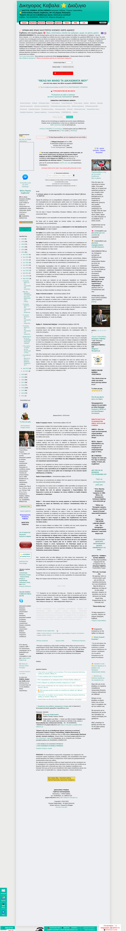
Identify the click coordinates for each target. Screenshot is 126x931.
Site (37, 738)
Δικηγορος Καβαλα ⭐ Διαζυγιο (52, 5)
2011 (23, 396)
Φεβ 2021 (26, 368)
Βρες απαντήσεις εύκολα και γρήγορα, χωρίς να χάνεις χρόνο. (73, 33)
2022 (23, 249)
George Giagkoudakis (52, 714)
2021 (23, 252)
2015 (23, 387)
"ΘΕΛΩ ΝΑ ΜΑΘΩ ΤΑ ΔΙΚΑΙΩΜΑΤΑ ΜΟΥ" (63, 80)
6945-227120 (9, 928)
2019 (23, 377)
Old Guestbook (25, 426)
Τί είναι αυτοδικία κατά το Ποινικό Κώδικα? (50, 676)
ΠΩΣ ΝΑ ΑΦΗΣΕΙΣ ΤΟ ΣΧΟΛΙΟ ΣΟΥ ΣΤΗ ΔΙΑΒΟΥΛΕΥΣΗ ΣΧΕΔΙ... (27, 296)
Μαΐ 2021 (26, 273)
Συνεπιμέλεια (80, 633)
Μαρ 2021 (26, 278)
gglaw (49, 738)
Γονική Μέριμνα (56, 633)
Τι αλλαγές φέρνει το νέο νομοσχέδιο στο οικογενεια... (27, 285)
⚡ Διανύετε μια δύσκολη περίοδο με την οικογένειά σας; (98, 678)
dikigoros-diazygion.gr (67, 725)
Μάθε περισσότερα (56, 125)
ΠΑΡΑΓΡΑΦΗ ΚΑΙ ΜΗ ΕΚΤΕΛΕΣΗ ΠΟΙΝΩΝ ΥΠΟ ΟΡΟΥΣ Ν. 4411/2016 (59, 699)
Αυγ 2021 (26, 265)
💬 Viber (62, 130)
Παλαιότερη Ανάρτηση (78, 640)
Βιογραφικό (42, 738)
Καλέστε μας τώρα (65, 163)
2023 (23, 247)
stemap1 (58, 807)
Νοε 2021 (26, 257)
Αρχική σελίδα (60, 640)
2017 (23, 382)
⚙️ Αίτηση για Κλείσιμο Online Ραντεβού (24, 665)
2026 (23, 239)
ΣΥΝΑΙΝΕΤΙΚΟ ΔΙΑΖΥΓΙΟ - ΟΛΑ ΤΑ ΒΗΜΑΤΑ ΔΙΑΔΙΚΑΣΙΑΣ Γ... (27, 360)
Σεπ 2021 (26, 262)
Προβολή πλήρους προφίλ (44, 748)
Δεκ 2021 (26, 254)
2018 (23, 380)
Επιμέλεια (73, 633)
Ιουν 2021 (26, 270)
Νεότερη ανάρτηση (42, 640)
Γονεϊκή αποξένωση (46, 633)
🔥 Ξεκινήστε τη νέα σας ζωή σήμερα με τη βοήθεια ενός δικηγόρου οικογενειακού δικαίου (99, 668)
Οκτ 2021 (26, 260)
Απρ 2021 (26, 276)
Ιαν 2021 (26, 371)
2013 (23, 393)
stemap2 (64, 807)
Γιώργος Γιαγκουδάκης (99, 620)
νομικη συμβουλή (25, 511)
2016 (23, 385)
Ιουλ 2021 (26, 268)
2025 (23, 241)
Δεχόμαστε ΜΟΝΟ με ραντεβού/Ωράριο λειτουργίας (99, 411)
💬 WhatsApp (73, 130)
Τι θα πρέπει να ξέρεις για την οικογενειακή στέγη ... (27, 349)
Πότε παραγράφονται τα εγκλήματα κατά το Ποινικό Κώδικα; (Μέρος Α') (59, 679)
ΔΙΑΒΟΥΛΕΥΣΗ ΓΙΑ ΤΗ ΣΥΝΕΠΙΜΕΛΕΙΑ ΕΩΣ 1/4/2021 (27, 340)
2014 (23, 390)
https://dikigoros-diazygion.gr (27, 58)
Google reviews (25, 427)
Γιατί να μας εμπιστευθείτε (26, 56)
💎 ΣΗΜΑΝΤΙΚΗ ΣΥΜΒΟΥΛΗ (63, 73)
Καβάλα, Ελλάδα (46, 635)
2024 (23, 244)
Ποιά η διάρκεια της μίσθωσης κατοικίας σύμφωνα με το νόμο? (56, 682)
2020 (23, 374)
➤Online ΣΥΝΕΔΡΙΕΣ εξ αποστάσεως (51, 128)
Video (94, 302)
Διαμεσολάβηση (66, 633)
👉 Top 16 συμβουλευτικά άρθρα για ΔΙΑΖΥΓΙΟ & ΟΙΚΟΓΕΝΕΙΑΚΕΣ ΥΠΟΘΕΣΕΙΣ (63, 87)
